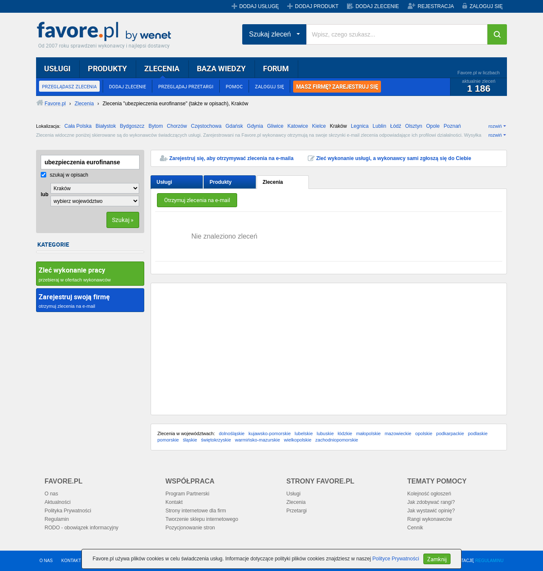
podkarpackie (450, 433)
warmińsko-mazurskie (257, 439)
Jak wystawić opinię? (431, 511)
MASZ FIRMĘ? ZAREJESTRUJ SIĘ (337, 86)
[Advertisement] (328, 349)
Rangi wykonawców (429, 519)
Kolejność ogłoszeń (429, 494)
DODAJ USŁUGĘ (259, 6)
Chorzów (177, 126)
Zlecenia (273, 182)
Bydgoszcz (132, 126)
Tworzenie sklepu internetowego (201, 519)
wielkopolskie (297, 439)
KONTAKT (71, 560)
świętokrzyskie (216, 439)
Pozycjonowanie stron (190, 528)
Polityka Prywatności (68, 511)
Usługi (164, 182)
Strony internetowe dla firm (195, 511)
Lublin (379, 126)
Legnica (360, 126)
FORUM (276, 68)
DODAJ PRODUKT (317, 6)
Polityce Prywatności (395, 559)
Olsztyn (413, 126)
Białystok (105, 126)
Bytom (155, 126)
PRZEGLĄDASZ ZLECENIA (69, 86)
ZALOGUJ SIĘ (486, 6)
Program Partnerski (187, 494)
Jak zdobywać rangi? (431, 502)
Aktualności (57, 502)
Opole (432, 126)
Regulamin (57, 519)
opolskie (423, 433)
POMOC (234, 86)
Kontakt (174, 502)
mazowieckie (398, 433)
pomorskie (168, 439)
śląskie (190, 439)
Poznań (452, 126)
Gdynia (255, 126)
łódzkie (345, 433)
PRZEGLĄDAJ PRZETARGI (185, 86)
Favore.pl (106, 31)
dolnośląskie (232, 433)
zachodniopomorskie (336, 439)
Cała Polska (78, 126)
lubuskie (324, 433)
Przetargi (296, 511)
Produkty (221, 182)
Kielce (319, 126)
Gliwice (275, 126)
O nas (51, 494)
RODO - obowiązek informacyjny (81, 528)
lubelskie (303, 433)
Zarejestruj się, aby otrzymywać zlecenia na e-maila (231, 158)
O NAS (46, 560)
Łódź (395, 126)
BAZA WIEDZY (221, 68)
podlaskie (477, 433)
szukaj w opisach (64, 174)
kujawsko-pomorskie (270, 433)
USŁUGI (57, 68)
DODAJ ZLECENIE (377, 6)
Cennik (415, 528)
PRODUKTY (107, 68)
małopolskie (368, 433)
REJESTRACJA (436, 6)
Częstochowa (206, 126)
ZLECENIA (161, 68)
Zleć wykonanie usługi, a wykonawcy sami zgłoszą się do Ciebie (393, 158)
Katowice (298, 126)
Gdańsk (234, 126)
